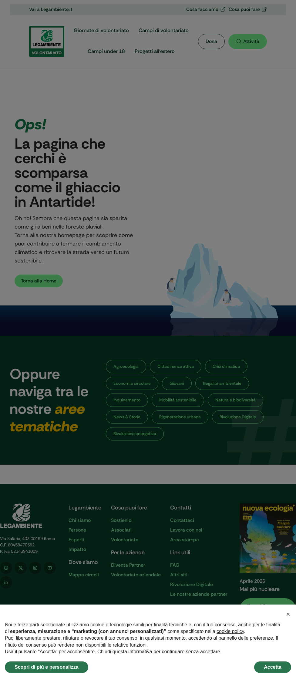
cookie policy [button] (230, 631)
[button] (288, 614)
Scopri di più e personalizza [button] (47, 667)
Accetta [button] (272, 667)
